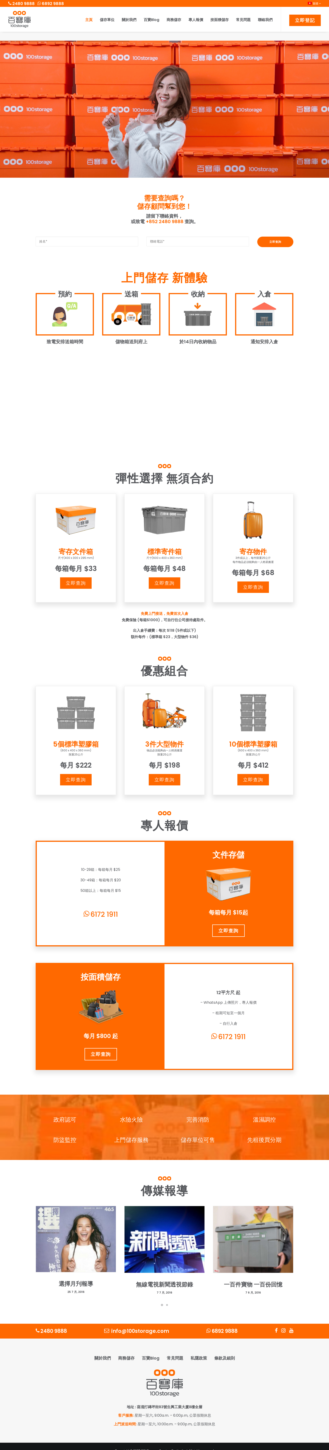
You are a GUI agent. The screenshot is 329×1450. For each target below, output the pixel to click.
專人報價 (195, 19)
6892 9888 (50, 3)
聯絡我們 (265, 19)
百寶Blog (151, 19)
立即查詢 (76, 574)
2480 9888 (21, 3)
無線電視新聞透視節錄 (164, 1276)
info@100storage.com (136, 1322)
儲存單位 (107, 19)
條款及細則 (224, 1349)
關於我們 (129, 19)
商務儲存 (174, 19)
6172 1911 (100, 906)
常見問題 (243, 19)
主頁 (89, 19)
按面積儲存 (219, 19)
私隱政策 (199, 1349)
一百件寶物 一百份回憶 (253, 1276)
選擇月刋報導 (76, 1275)
